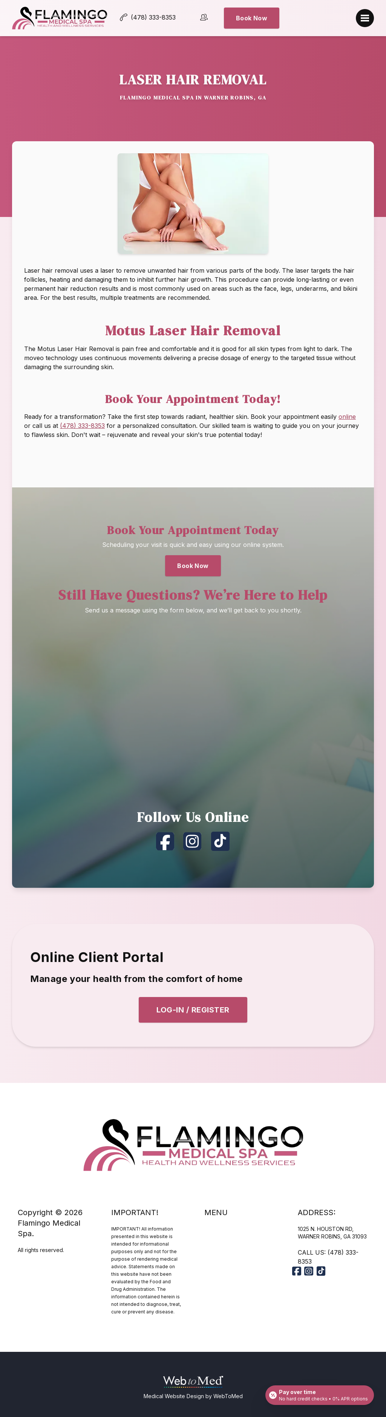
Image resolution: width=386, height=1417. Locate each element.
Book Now (286, 18)
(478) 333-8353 (82, 425)
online (347, 416)
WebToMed (228, 1396)
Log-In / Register (193, 1009)
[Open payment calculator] (319, 1395)
